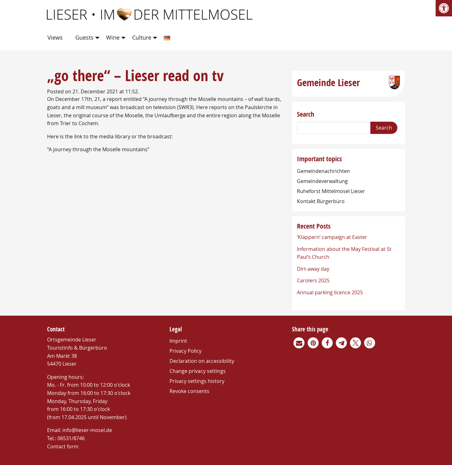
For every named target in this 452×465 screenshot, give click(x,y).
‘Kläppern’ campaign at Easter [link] (332, 237)
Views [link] (55, 37)
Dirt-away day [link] (313, 268)
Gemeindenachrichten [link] (323, 171)
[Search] (333, 128)
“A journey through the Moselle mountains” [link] (98, 149)
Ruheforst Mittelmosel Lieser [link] (331, 191)
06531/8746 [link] (71, 438)
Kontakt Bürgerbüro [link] (321, 201)
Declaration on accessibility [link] (202, 360)
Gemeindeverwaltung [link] (322, 181)
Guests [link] (84, 37)
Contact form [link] (62, 446)
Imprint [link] (178, 340)
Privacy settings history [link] (197, 381)
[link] (444, 8)
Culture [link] (141, 37)
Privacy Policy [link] (186, 350)
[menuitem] (56, 38)
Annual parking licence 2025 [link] (330, 292)
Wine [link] (113, 37)
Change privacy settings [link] (198, 371)
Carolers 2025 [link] (313, 280)
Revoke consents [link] (189, 391)
